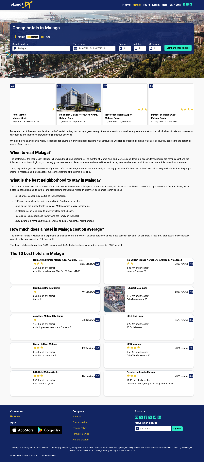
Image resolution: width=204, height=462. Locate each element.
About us (77, 416)
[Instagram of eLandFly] (187, 4)
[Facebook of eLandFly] (191, 4)
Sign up (177, 428)
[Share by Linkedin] (159, 419)
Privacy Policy (80, 428)
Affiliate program (81, 439)
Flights (126, 4)
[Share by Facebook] (145, 419)
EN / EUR (175, 4)
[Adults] (141, 48)
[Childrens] (156, 48)
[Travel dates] (96, 48)
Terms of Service (81, 434)
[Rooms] (126, 48)
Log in (156, 4)
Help (164, 4)
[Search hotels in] (43, 48)
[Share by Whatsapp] (141, 419)
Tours (146, 4)
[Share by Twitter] (150, 419)
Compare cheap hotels (178, 47)
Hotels (137, 4)
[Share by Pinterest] (154, 419)
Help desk (15, 416)
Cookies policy (80, 422)
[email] (155, 428)
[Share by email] (136, 419)
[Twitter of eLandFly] (184, 4)
